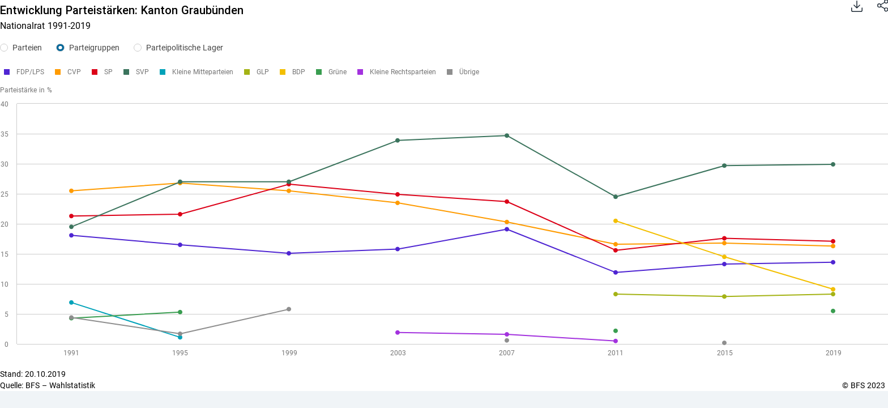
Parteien (27, 47)
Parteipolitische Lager (184, 47)
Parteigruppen (94, 47)
